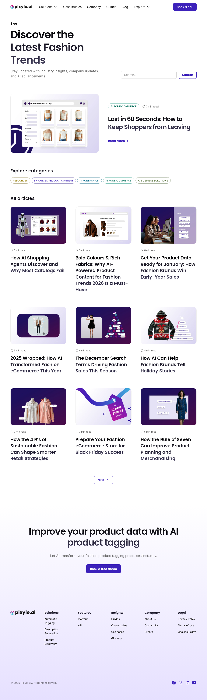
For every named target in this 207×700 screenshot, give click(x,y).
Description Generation (51, 631)
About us (150, 619)
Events (149, 631)
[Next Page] (103, 480)
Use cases (117, 631)
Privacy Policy (186, 619)
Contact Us (151, 625)
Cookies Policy (187, 631)
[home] (21, 6)
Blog (125, 7)
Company (94, 7)
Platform (83, 619)
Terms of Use (186, 625)
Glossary (116, 638)
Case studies (72, 7)
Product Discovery (50, 641)
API (80, 625)
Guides (111, 7)
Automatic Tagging (50, 620)
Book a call (185, 7)
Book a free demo (103, 569)
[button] (48, 7)
